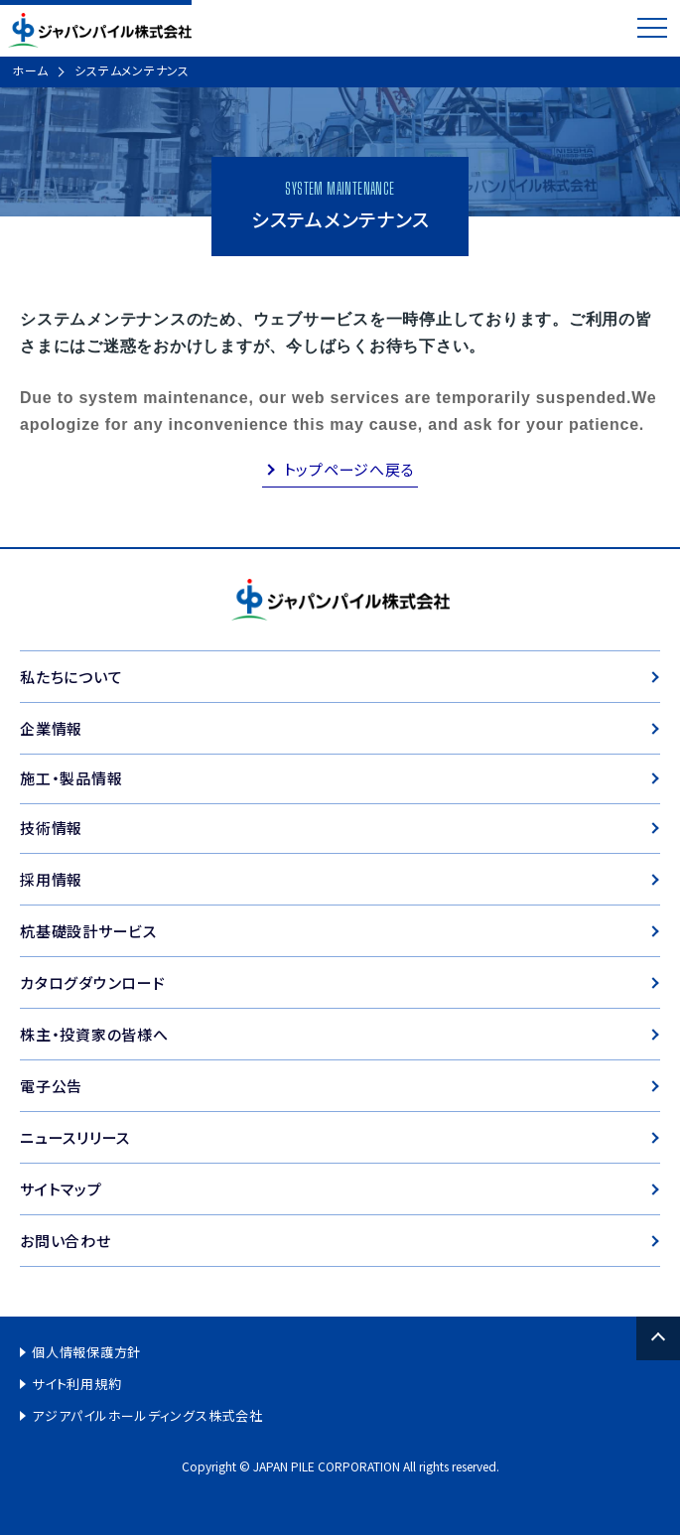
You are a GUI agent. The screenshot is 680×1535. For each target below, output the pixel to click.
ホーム (30, 70)
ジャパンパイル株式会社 (100, 30)
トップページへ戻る (349, 469)
